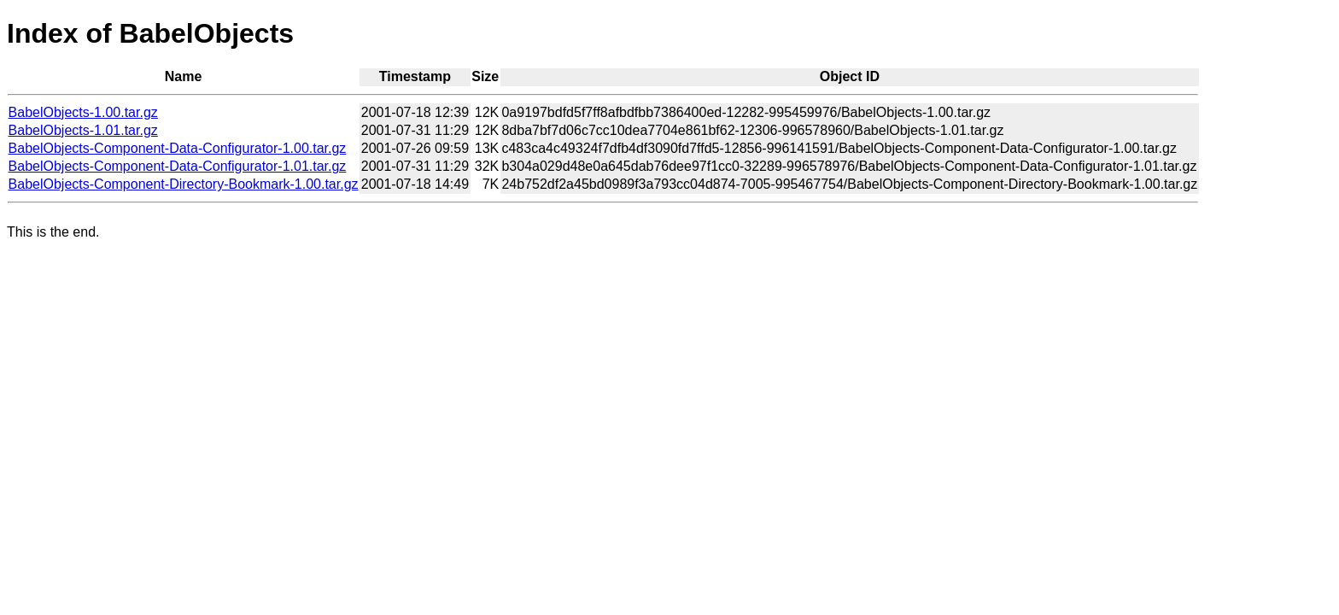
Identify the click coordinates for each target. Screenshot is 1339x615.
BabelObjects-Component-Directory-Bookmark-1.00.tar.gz (184, 184)
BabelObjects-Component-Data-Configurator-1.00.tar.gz (178, 148)
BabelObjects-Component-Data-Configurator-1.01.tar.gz (178, 166)
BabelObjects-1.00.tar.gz (83, 112)
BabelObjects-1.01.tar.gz (83, 130)
